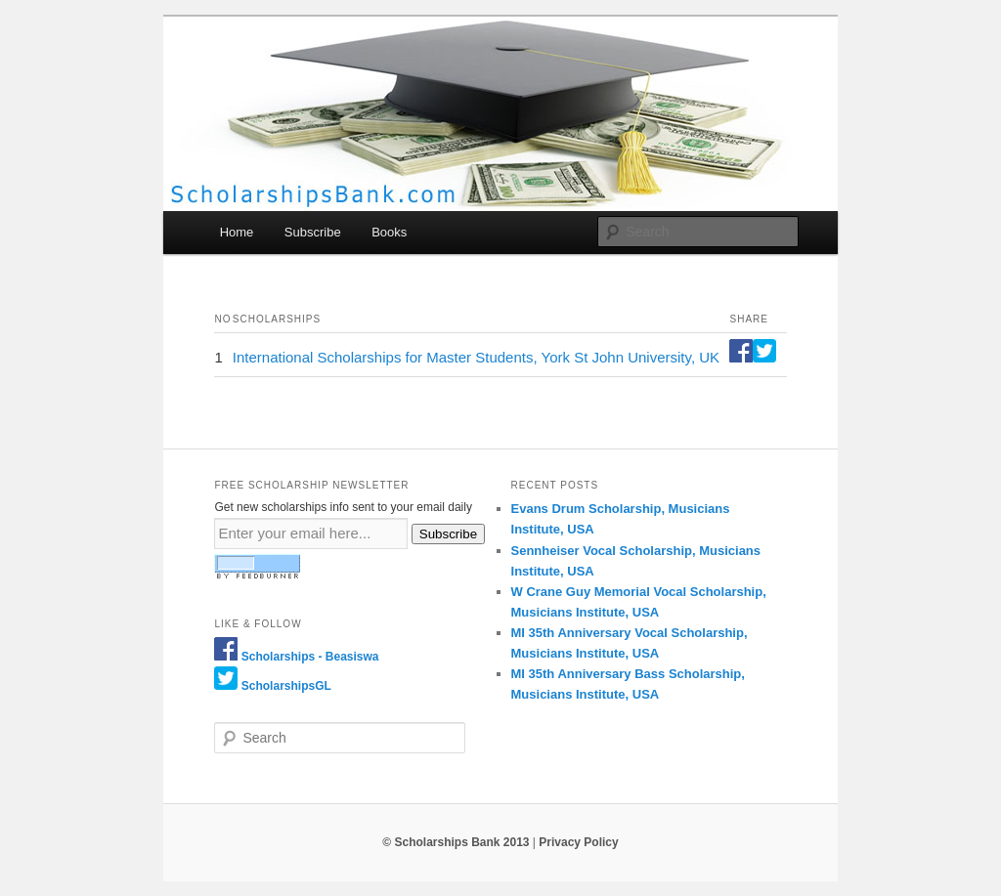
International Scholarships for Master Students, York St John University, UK (476, 357)
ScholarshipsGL (286, 686)
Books (389, 232)
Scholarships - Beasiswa (310, 656)
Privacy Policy (578, 842)
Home (237, 232)
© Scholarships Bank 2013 (455, 842)
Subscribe (312, 232)
